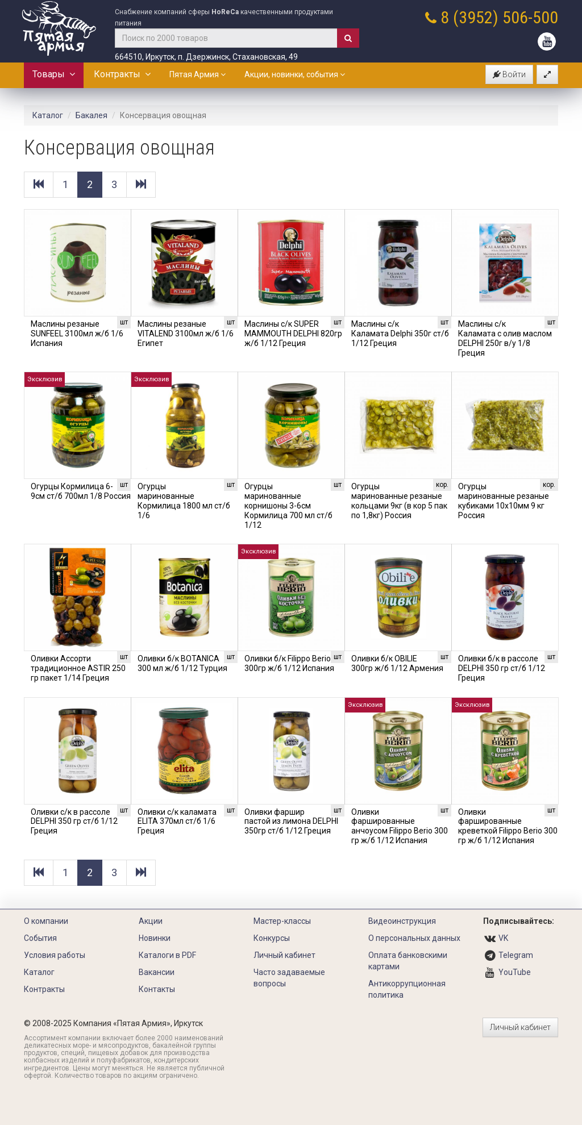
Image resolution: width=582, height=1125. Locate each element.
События (40, 938)
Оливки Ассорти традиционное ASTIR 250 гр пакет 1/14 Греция (78, 668)
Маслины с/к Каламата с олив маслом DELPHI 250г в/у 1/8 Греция (505, 338)
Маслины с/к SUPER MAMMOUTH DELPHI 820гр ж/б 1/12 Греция (293, 333)
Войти (509, 74)
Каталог (47, 115)
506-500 (530, 17)
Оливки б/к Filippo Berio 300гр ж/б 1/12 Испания (289, 663)
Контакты (157, 989)
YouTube (514, 972)
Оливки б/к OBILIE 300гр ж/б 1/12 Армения (397, 663)
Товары (53, 74)
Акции (151, 921)
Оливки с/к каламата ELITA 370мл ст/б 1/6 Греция (177, 821)
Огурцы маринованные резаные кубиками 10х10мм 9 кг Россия (503, 500)
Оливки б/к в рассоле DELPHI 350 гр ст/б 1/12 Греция (501, 668)
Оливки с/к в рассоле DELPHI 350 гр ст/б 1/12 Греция (74, 821)
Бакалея (91, 115)
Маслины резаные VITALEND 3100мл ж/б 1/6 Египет (186, 333)
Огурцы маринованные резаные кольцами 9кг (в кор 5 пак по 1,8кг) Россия (399, 500)
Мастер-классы (282, 921)
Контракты (122, 74)
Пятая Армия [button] (197, 74)
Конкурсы (271, 938)
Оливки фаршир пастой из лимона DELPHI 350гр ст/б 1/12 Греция (291, 821)
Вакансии (156, 972)
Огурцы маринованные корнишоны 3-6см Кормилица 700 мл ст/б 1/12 (288, 505)
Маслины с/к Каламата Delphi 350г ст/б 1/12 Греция (400, 333)
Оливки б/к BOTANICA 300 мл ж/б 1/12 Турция (182, 663)
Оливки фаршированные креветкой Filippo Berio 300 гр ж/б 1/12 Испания (508, 826)
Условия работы (54, 955)
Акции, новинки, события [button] (294, 74)
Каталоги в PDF (167, 955)
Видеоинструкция (402, 921)
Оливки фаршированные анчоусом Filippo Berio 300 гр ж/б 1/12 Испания (399, 826)
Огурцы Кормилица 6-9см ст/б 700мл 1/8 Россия (81, 491)
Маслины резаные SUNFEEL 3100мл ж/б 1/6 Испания (77, 333)
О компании (46, 921)
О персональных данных (414, 938)
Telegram (515, 955)
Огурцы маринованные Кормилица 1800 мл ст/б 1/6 (184, 500)
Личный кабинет (284, 955)
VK (503, 938)
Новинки (155, 938)
